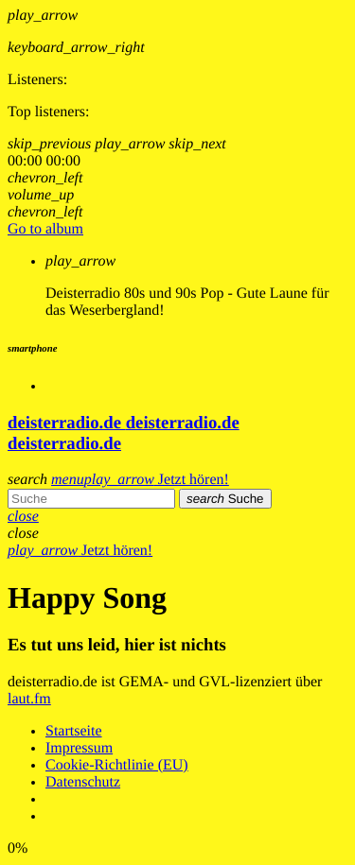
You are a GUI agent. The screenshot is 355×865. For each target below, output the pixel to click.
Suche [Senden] (225, 499)
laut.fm (29, 699)
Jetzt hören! (156, 480)
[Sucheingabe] (91, 499)
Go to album (45, 229)
